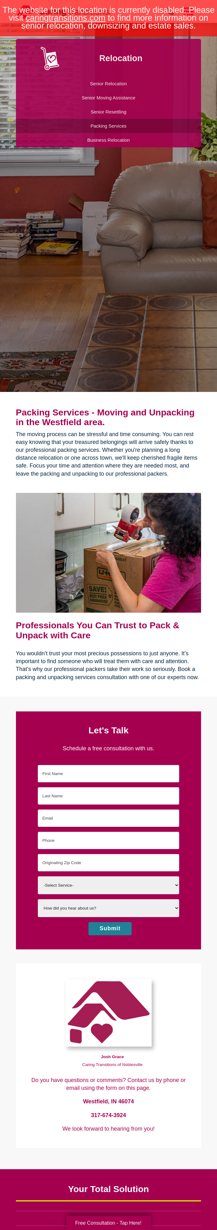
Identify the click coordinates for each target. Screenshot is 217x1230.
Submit (110, 928)
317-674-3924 (108, 1115)
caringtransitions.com (65, 18)
